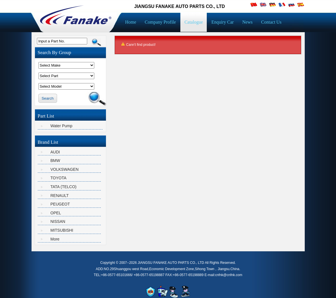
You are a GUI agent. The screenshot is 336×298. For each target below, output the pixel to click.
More (55, 239)
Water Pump (61, 126)
